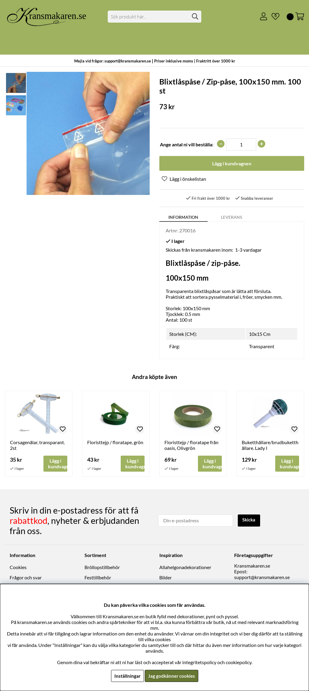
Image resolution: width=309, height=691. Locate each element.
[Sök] (154, 17)
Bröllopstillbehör (102, 567)
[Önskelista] (273, 17)
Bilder (165, 578)
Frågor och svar (26, 578)
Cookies (18, 567)
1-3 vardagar (248, 250)
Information (183, 217)
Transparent (261, 346)
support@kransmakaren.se (262, 577)
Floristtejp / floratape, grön (115, 442)
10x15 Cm (259, 334)
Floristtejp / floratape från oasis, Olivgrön (191, 445)
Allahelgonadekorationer (185, 567)
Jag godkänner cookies (171, 676)
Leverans (231, 217)
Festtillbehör (97, 578)
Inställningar (126, 676)
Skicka (250, 520)
